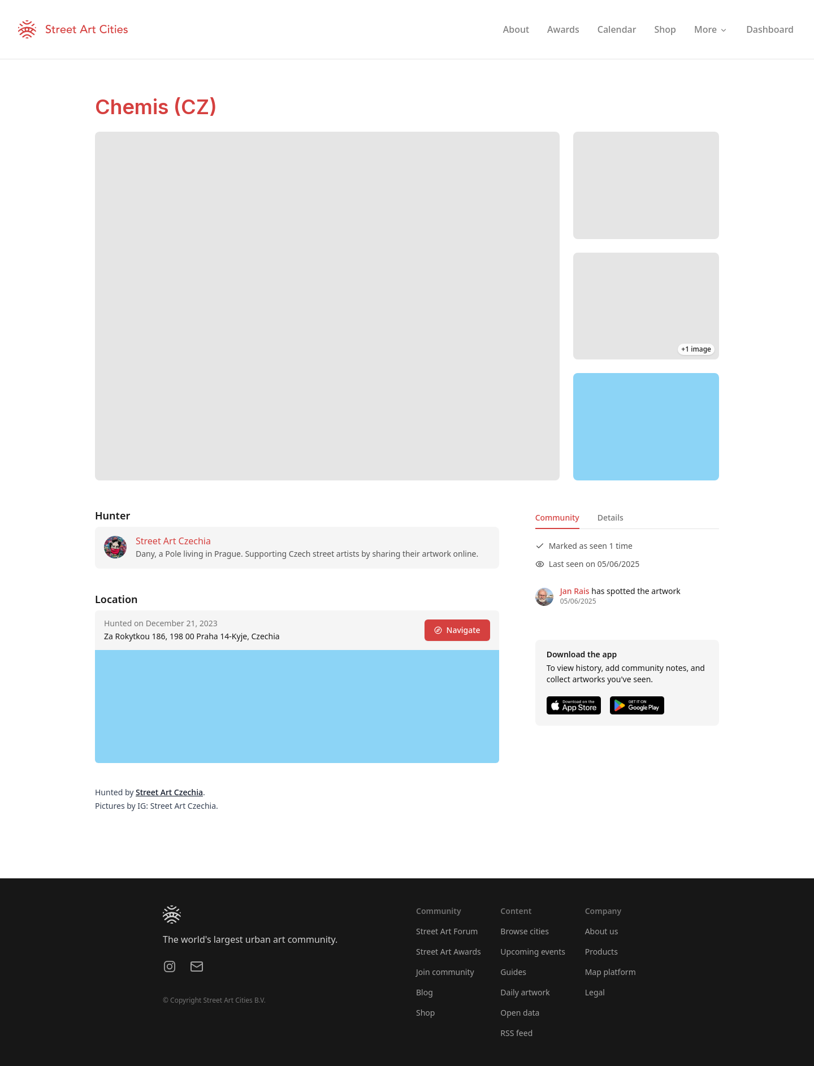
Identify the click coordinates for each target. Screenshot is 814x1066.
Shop (425, 1012)
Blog (424, 992)
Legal (595, 992)
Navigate (457, 630)
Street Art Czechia (173, 541)
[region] (646, 426)
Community (557, 517)
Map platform (610, 972)
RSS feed (516, 1033)
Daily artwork (525, 992)
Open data (519, 1012)
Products (601, 951)
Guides (513, 972)
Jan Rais (575, 591)
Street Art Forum (447, 931)
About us (601, 931)
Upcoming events (532, 951)
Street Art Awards (448, 951)
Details (610, 517)
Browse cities (524, 931)
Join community (445, 972)
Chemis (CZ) (156, 106)
